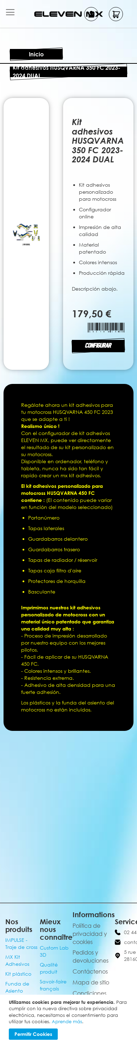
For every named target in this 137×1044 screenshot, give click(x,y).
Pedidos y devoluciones (90, 956)
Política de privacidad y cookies (90, 933)
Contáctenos (90, 971)
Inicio (36, 54)
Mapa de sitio (91, 982)
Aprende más (67, 1021)
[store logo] (68, 14)
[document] (69, 1019)
